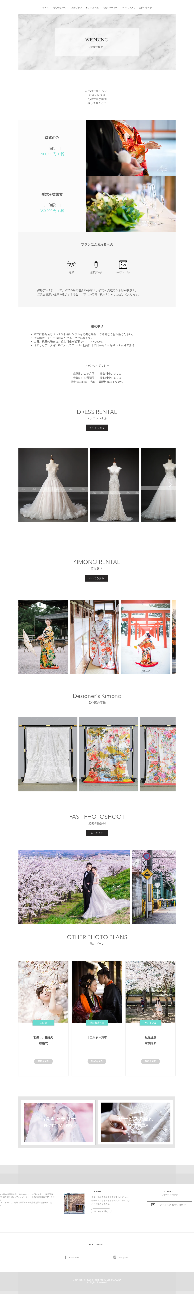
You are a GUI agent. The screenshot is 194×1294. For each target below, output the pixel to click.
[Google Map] (101, 1210)
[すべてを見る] (97, 428)
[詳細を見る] (43, 1061)
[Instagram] (123, 1257)
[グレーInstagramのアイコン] (115, 1257)
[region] (58, 1122)
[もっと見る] (97, 833)
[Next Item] (170, 485)
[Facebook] (65, 1257)
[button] (60, 6)
